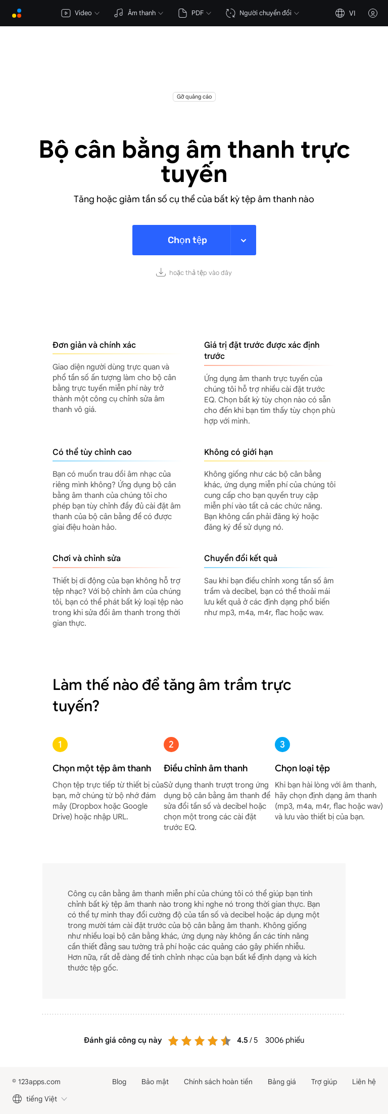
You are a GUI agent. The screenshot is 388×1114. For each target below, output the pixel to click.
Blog (119, 1081)
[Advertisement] (194, 66)
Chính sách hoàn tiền (218, 1081)
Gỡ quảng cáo (194, 96)
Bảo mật (155, 1081)
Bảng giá (282, 1081)
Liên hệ (364, 1081)
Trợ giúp (324, 1081)
